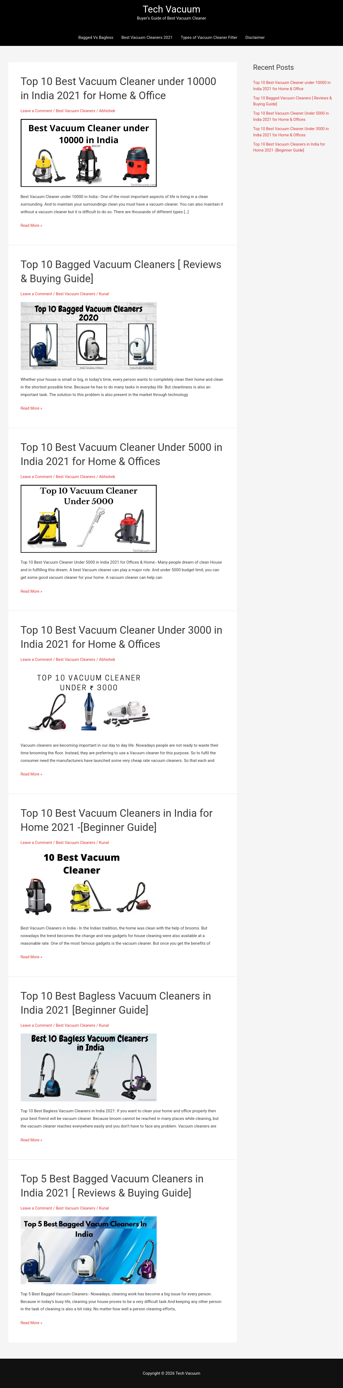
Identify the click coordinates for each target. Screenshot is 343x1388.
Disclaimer (255, 38)
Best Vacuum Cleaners (77, 111)
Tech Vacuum (171, 9)
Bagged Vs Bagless (95, 38)
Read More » (32, 226)
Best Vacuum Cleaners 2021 (146, 38)
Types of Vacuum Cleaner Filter (209, 38)
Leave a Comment (37, 111)
